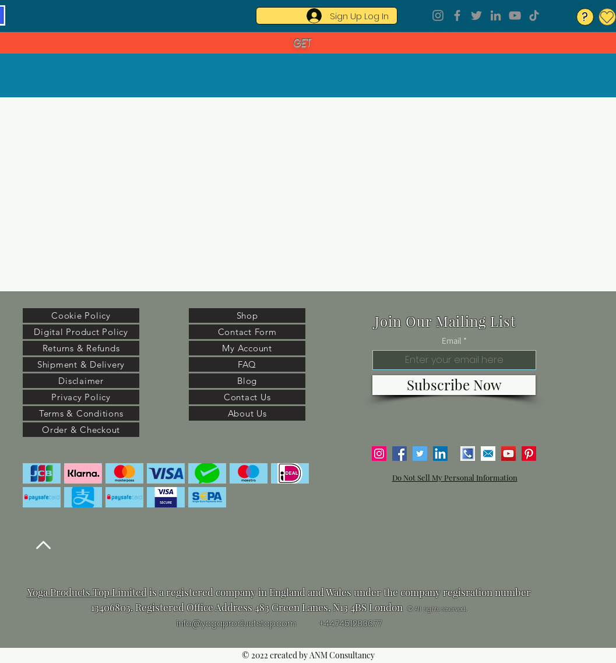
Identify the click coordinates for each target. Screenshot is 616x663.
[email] (488, 453)
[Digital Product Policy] (81, 332)
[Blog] (247, 380)
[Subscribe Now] (454, 385)
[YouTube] (515, 15)
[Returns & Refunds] (81, 348)
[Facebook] (457, 15)
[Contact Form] (247, 332)
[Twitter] (476, 15)
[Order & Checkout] (81, 429)
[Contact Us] (247, 397)
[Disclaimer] (81, 380)
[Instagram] (438, 15)
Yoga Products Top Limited (87, 592)
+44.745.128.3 (343, 623)
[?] (585, 17)
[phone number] (467, 453)
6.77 (375, 623)
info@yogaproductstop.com (236, 623)
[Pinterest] (529, 453)
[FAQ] (247, 364)
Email (452, 340)
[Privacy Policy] (81, 397)
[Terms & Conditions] (81, 413)
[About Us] (247, 413)
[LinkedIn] (495, 15)
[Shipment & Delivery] (81, 364)
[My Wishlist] (607, 17)
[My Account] (247, 348)
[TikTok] (534, 15)
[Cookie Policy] (81, 315)
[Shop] (247, 315)
